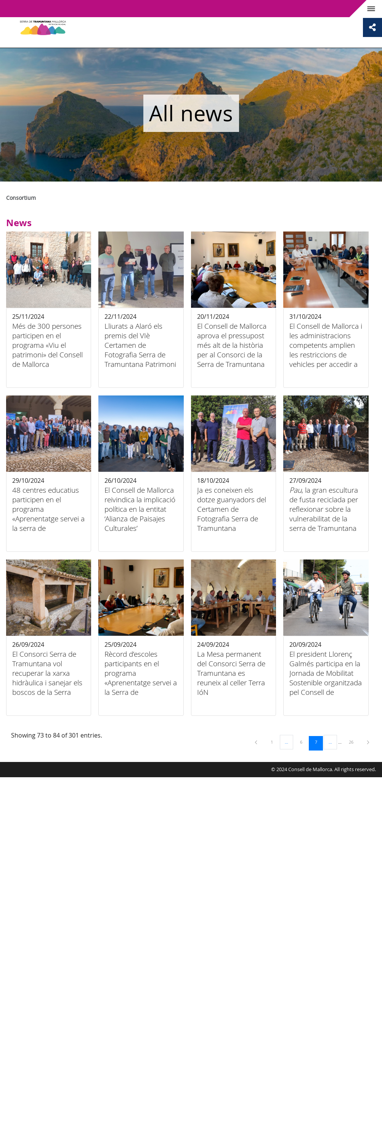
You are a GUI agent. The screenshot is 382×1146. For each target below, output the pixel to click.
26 (353, 742)
